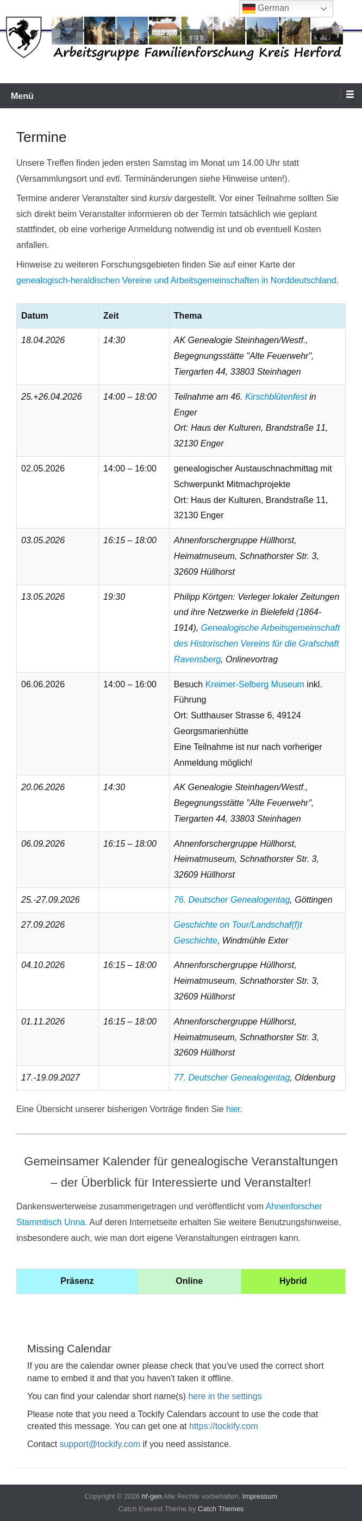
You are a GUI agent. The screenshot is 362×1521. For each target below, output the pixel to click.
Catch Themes (221, 1509)
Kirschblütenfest (276, 396)
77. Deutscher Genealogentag (232, 1077)
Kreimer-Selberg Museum (254, 684)
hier (233, 1109)
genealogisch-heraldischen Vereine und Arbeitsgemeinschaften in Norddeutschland (176, 280)
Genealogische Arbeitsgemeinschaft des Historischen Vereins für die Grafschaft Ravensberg (257, 643)
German (265, 8)
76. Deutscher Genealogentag (232, 899)
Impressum (259, 1496)
